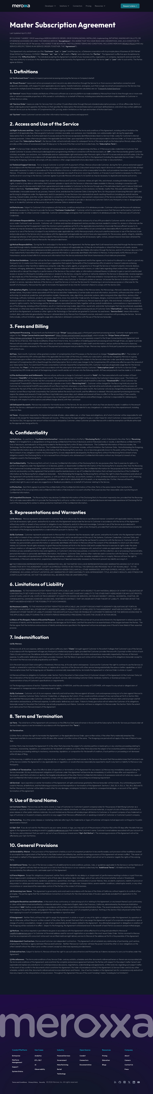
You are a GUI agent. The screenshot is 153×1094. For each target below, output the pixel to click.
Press (127, 1069)
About (127, 1056)
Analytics (38, 1056)
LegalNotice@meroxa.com (57, 830)
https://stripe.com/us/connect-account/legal (74, 335)
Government (62, 1060)
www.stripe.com (74, 333)
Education (106, 1060)
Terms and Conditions (19, 1082)
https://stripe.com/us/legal (21, 338)
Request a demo (129, 6)
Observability (40, 1069)
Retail (59, 1069)
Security (42, 1082)
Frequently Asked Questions (109, 88)
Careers (128, 1060)
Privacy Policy (33, 1082)
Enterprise (16, 1056)
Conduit (83, 1056)
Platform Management (17, 1061)
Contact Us (129, 1065)
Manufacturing (62, 1065)
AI (35, 1065)
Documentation (85, 1065)
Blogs (104, 1065)
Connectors (77, 6)
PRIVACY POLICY (129, 44)
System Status (17, 1071)
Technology (61, 1074)
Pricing (88, 6)
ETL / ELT (38, 1060)
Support (15, 1067)
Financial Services (63, 1056)
